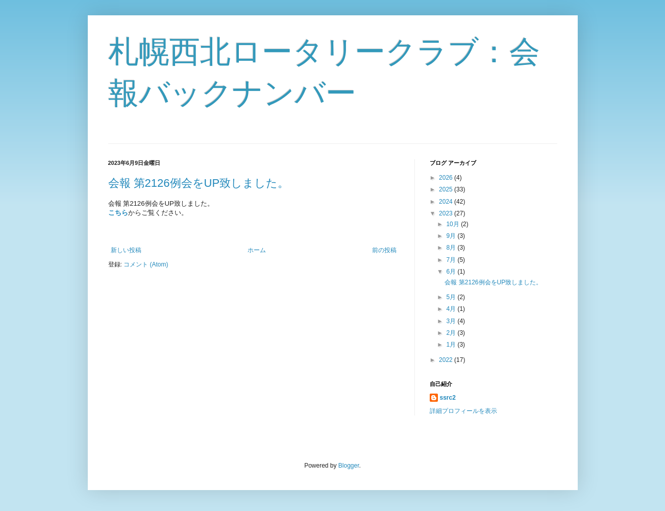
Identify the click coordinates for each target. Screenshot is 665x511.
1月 (451, 344)
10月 (453, 224)
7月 (451, 259)
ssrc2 (448, 397)
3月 (451, 321)
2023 (446, 213)
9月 (451, 235)
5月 (451, 297)
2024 (446, 201)
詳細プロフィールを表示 (463, 411)
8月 (451, 247)
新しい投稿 (126, 250)
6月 (451, 271)
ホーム (257, 250)
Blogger (348, 465)
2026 (446, 177)
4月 (451, 308)
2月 (451, 332)
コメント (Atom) (146, 264)
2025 (446, 189)
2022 (446, 359)
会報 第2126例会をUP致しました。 (198, 183)
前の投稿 (384, 250)
